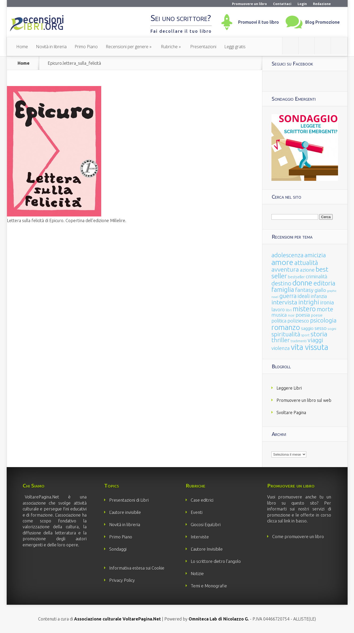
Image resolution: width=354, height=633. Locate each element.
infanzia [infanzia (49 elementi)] (319, 296)
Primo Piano (86, 47)
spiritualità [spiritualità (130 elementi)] (285, 334)
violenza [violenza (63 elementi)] (280, 348)
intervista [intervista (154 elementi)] (284, 302)
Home (22, 47)
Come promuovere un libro (298, 536)
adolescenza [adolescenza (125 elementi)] (287, 255)
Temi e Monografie (209, 585)
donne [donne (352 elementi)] (302, 283)
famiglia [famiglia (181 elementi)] (282, 289)
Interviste (200, 536)
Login (302, 4)
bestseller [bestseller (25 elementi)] (296, 277)
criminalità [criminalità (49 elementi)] (316, 276)
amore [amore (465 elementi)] (282, 262)
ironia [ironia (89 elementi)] (327, 302)
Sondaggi (118, 549)
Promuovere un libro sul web (303, 400)
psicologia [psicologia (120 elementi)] (323, 320)
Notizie (197, 573)
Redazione (322, 4)
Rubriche (169, 47)
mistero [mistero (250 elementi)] (304, 309)
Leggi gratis (235, 47)
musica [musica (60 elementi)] (279, 315)
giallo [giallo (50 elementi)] (320, 290)
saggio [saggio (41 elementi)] (307, 328)
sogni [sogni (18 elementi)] (332, 329)
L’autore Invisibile (207, 549)
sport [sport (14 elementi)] (305, 335)
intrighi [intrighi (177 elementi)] (308, 302)
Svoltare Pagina (291, 412)
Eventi (196, 512)
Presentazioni (203, 47)
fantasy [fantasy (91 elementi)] (304, 290)
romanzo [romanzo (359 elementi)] (285, 327)
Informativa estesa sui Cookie (136, 568)
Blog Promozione (322, 22)
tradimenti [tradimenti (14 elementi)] (299, 341)
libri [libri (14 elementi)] (289, 310)
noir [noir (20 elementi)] (291, 315)
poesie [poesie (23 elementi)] (317, 315)
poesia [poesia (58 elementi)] (303, 315)
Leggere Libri (289, 388)
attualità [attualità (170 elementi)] (306, 262)
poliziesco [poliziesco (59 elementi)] (298, 321)
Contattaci (282, 4)
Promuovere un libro (249, 4)
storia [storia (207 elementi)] (319, 334)
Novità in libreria (51, 47)
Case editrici (202, 500)
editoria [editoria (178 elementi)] (324, 283)
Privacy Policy (122, 580)
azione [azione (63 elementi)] (307, 270)
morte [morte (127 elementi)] (325, 309)
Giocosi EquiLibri (206, 524)
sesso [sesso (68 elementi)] (321, 328)
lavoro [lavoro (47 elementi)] (278, 309)
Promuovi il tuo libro (258, 22)
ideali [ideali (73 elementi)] (304, 296)
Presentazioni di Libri (129, 500)
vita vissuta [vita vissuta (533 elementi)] (309, 347)
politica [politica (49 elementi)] (278, 320)
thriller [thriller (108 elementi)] (280, 340)
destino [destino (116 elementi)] (281, 283)
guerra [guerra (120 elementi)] (287, 295)
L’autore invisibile (125, 512)
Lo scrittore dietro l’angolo (216, 561)
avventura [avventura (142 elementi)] (285, 269)
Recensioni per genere (127, 47)
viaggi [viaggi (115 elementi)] (315, 340)
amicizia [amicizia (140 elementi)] (315, 255)
